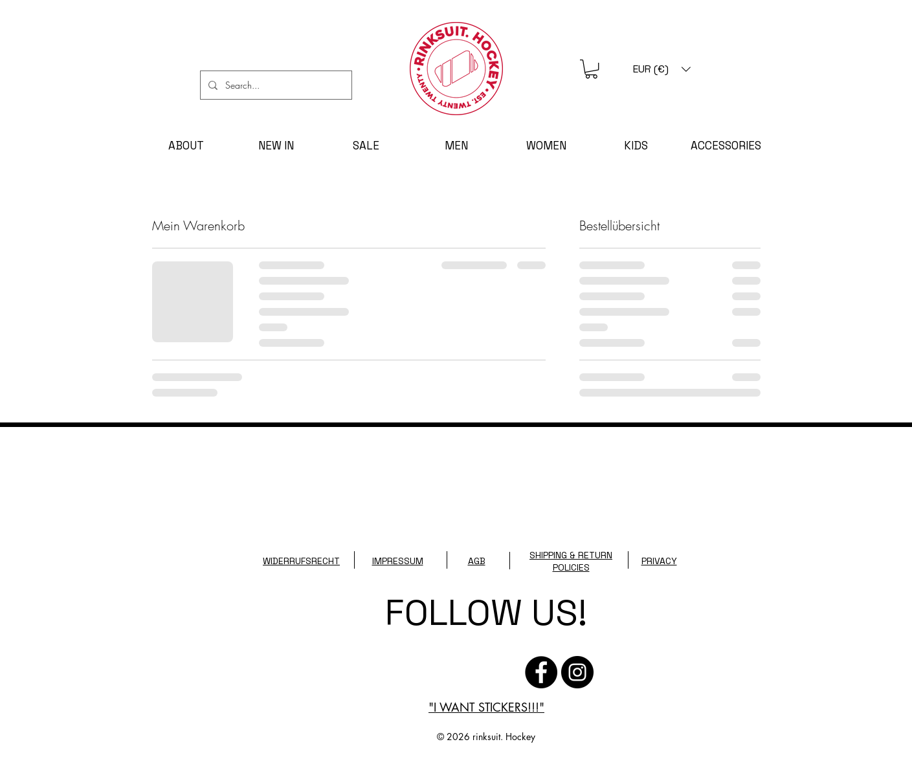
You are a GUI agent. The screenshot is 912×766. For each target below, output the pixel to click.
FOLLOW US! (486, 612)
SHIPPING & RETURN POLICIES (570, 561)
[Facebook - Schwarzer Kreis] (541, 672)
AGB (476, 561)
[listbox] (662, 69)
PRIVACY (659, 561)
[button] (591, 69)
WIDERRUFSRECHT (301, 561)
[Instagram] (577, 672)
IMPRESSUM (397, 561)
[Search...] (274, 85)
